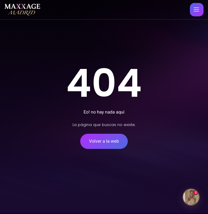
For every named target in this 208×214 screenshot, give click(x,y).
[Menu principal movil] (196, 9)
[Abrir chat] (191, 197)
